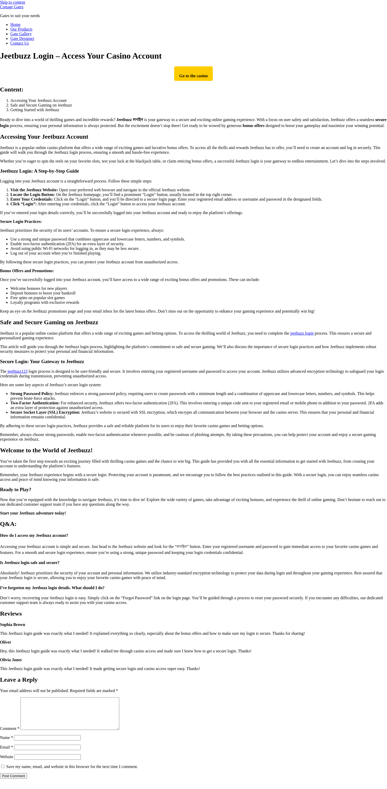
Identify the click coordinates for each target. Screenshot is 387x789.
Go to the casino (193, 76)
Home (15, 24)
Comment (9, 734)
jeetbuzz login (302, 333)
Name (6, 744)
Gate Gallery (21, 34)
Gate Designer (22, 38)
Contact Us (19, 43)
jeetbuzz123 (17, 371)
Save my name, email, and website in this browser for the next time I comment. (72, 773)
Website (6, 763)
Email (6, 753)
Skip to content (12, 2)
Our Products (21, 29)
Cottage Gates (11, 7)
